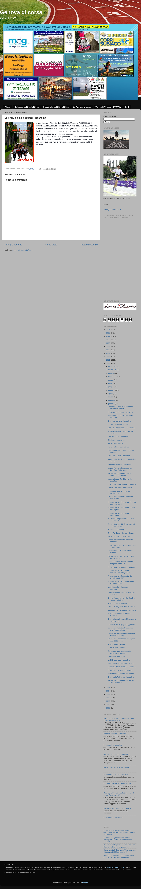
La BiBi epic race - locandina (119, 660)
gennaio (111, 404)
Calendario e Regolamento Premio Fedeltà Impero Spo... (121, 634)
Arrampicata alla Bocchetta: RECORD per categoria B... (119, 572)
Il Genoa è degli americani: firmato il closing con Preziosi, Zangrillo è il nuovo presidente (119, 832)
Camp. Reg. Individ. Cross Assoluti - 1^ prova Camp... (122, 525)
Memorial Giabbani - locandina (120, 465)
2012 (108, 698)
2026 (108, 330)
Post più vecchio (89, 244)
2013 (108, 694)
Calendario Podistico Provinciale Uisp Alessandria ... (120, 629)
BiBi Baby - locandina (116, 440)
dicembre (112, 366)
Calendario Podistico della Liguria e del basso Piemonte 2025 (118, 794)
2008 (108, 708)
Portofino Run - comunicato (118, 447)
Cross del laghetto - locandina (119, 421)
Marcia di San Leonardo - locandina (117, 808)
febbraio (111, 400)
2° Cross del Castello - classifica (120, 412)
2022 (108, 343)
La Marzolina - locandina (113, 817)
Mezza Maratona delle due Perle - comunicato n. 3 (121, 681)
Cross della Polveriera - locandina (121, 677)
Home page (51, 244)
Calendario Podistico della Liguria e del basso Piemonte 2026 (118, 719)
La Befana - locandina (116, 657)
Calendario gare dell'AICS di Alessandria (119, 492)
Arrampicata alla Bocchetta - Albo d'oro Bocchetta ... (121, 583)
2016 (108, 363)
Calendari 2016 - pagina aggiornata (121, 624)
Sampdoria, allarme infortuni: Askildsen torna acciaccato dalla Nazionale (118, 856)
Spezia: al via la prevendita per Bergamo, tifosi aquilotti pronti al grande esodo (119, 846)
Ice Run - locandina (115, 443)
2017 (108, 360)
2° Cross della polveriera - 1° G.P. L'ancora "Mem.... (121, 520)
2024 (108, 336)
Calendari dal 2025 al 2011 (27, 107)
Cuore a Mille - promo (116, 648)
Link (127, 107)
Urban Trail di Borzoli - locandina (116, 767)
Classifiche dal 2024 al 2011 (56, 107)
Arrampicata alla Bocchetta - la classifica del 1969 (120, 577)
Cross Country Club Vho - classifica (121, 607)
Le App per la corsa (82, 107)
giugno (111, 387)
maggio (111, 390)
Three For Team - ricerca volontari (121, 533)
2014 (108, 691)
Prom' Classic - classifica (117, 603)
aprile (110, 393)
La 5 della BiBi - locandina (118, 437)
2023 (108, 340)
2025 (108, 333)
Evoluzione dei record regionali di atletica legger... (121, 557)
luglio (110, 383)
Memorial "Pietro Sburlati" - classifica (122, 610)
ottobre (111, 373)
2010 (108, 705)
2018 (108, 357)
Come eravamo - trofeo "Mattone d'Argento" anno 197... (120, 563)
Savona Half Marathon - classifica (116, 754)
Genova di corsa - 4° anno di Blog (121, 663)
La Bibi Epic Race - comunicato (120, 488)
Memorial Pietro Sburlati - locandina (122, 667)
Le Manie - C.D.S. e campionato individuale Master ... (120, 408)
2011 (108, 701)
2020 (108, 350)
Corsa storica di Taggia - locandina (121, 567)
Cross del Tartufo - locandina (119, 456)
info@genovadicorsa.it (112, 210)
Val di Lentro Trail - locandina (119, 536)
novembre (112, 370)
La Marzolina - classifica (112, 745)
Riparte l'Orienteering (116, 529)
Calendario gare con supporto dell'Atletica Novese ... (119, 652)
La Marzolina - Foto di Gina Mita (115, 775)
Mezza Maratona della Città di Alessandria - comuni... (119, 474)
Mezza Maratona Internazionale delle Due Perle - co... (120, 469)
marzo (111, 397)
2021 (108, 346)
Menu (7, 107)
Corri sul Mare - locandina (118, 424)
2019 (108, 353)
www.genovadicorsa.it (115, 867)
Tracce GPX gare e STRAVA (108, 107)
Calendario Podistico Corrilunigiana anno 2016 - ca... (121, 640)
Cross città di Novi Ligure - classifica (122, 484)
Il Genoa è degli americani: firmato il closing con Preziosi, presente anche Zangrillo (117, 840)
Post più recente (13, 244)
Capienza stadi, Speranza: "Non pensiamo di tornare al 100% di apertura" (119, 851)
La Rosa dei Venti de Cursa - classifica (118, 784)
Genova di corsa (21, 12)
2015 (108, 688)
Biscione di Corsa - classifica (114, 734)
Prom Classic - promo (116, 644)
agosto (111, 380)
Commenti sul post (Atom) (22, 250)
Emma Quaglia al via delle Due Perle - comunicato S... (122, 599)
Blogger (85, 882)
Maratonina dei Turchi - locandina (121, 673)
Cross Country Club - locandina (120, 670)
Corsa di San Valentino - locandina (121, 428)
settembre (112, 377)
